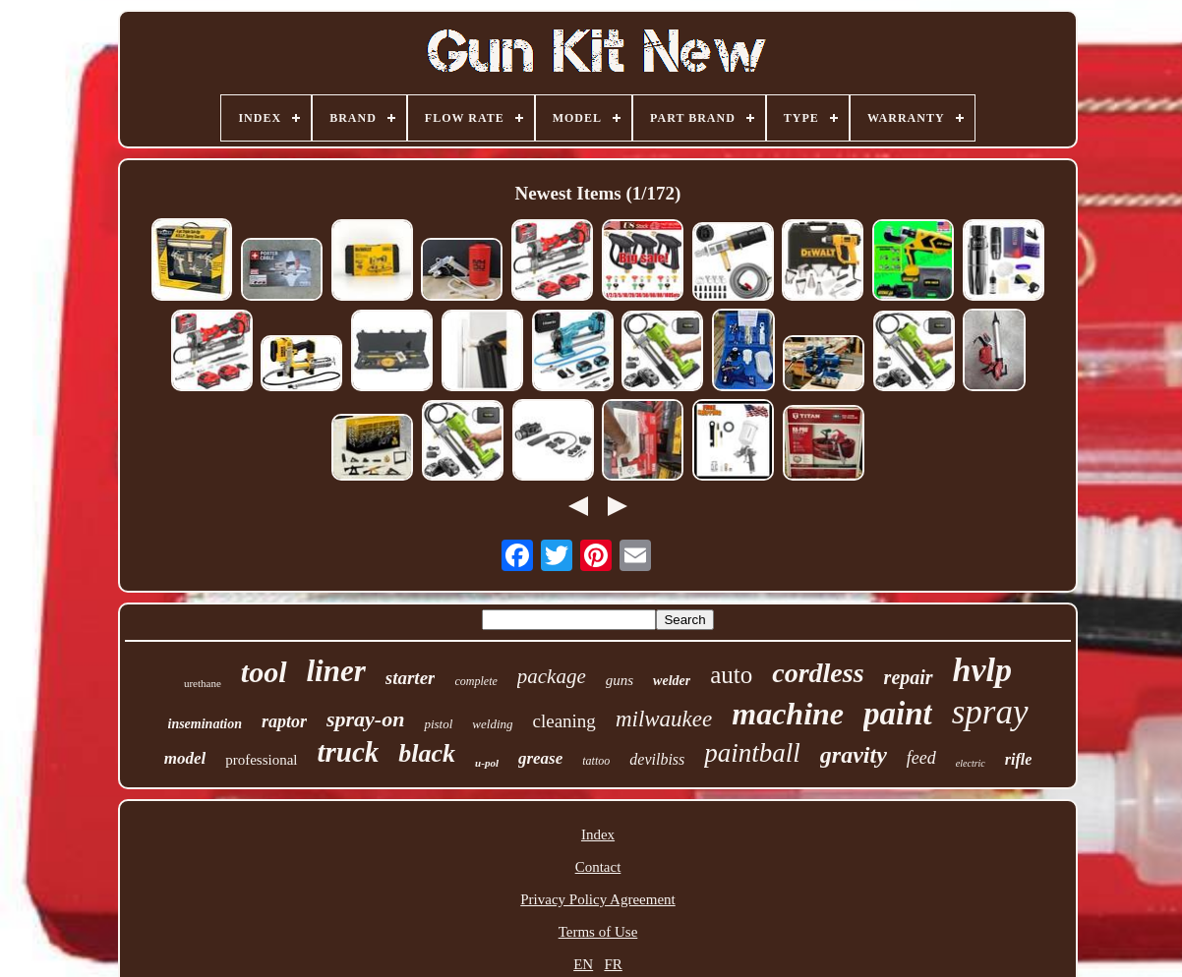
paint (897, 713)
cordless (817, 673)
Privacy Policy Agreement (597, 899)
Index (598, 834)
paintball (752, 753)
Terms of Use (598, 932)
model (185, 758)
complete (475, 681)
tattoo (596, 761)
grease (540, 758)
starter (410, 677)
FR (612, 964)
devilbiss (656, 759)
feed (921, 758)
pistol (438, 724)
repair (908, 677)
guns (619, 680)
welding (492, 724)
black (426, 753)
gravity (853, 755)
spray (990, 712)
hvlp (982, 670)
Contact (598, 867)
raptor (284, 721)
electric (970, 763)
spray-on (365, 719)
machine (788, 713)
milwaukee (664, 719)
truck (349, 752)
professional (261, 760)
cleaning (564, 721)
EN (583, 964)
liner (336, 671)
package (551, 676)
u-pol (487, 763)
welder (671, 680)
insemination (205, 724)
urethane (202, 683)
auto (731, 674)
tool (264, 672)
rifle (1019, 759)
